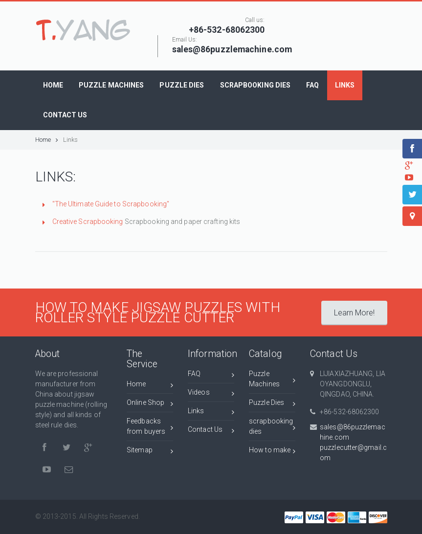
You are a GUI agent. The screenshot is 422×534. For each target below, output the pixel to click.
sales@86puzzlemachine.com (352, 432)
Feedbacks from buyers (150, 426)
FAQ (211, 375)
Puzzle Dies (272, 404)
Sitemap (150, 451)
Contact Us (211, 431)
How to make (272, 451)
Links (70, 139)
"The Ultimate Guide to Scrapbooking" (111, 204)
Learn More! (354, 312)
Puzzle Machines (272, 379)
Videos (211, 394)
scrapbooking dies (272, 426)
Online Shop (150, 404)
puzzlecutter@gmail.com (353, 453)
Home (47, 139)
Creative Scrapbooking (87, 221)
